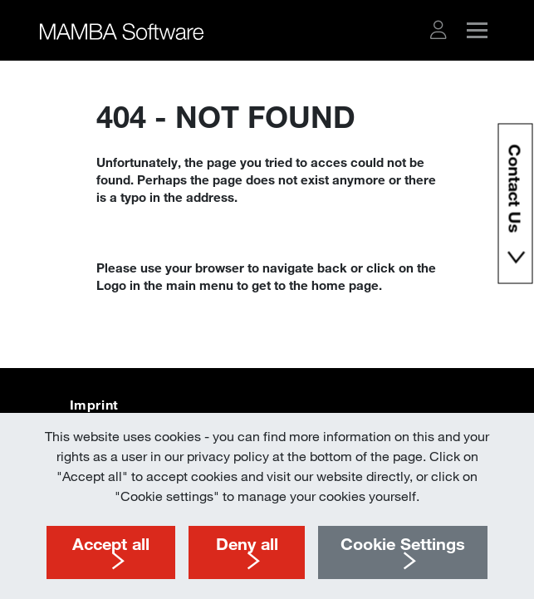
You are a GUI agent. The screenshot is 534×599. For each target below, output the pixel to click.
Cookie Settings (402, 543)
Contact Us (515, 191)
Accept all (110, 543)
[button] (438, 29)
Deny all (247, 543)
